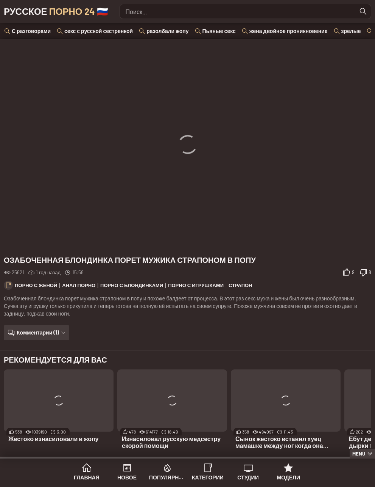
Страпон (240, 285)
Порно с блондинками (131, 285)
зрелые (351, 31)
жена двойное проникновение (288, 31)
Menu (358, 454)
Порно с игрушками (196, 285)
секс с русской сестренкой (98, 31)
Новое (127, 477)
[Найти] (363, 11)
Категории (208, 477)
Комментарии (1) (38, 332)
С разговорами (31, 31)
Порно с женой (36, 285)
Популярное (167, 477)
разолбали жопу (167, 31)
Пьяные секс (219, 31)
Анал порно (78, 285)
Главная (87, 477)
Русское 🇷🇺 (56, 11)
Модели (288, 477)
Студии (247, 477)
